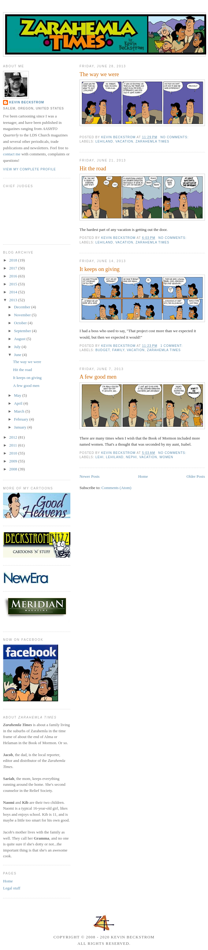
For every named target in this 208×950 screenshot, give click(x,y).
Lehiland (104, 141)
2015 (13, 284)
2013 (13, 300)
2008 (13, 469)
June (18, 354)
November (23, 315)
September (23, 330)
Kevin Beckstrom (26, 102)
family (118, 350)
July (18, 346)
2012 (13, 437)
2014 (13, 292)
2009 (13, 461)
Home (143, 476)
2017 (13, 268)
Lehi (99, 457)
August (20, 338)
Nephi (131, 457)
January (21, 427)
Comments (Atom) (117, 487)
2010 (13, 453)
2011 (13, 445)
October (21, 323)
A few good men (98, 377)
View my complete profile (29, 169)
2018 (13, 260)
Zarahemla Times (152, 141)
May (18, 395)
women (166, 457)
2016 (13, 276)
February (21, 419)
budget (102, 350)
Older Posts (196, 476)
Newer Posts (89, 476)
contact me (11, 154)
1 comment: (172, 345)
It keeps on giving (100, 269)
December (23, 307)
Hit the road (93, 168)
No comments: (175, 137)
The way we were (99, 74)
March (19, 411)
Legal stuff (11, 888)
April (19, 403)
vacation (124, 141)
